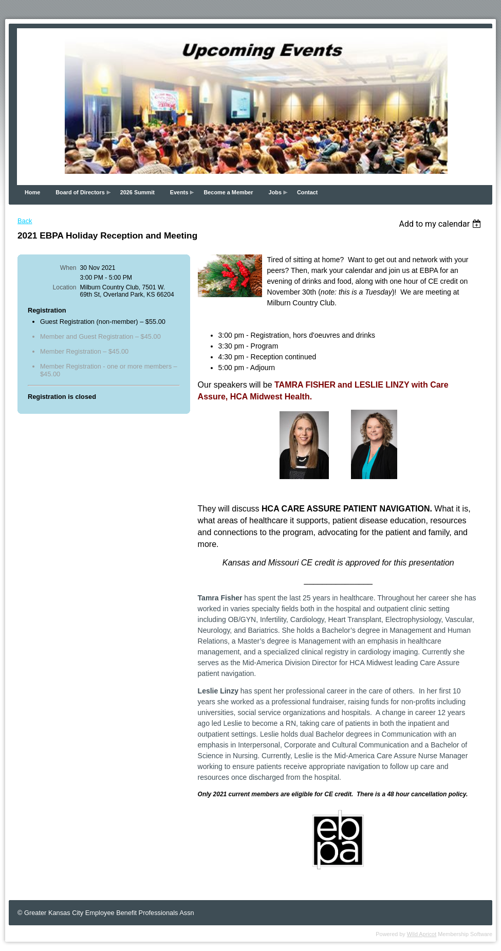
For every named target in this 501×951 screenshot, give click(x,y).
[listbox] (441, 223)
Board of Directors (79, 192)
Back (24, 221)
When (68, 267)
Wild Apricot (421, 934)
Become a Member (228, 192)
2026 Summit (137, 192)
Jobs (275, 192)
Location (65, 287)
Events (179, 192)
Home (32, 192)
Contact (307, 192)
